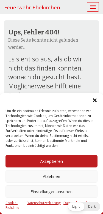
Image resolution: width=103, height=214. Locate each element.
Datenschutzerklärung (44, 203)
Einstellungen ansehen (51, 191)
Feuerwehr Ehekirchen (32, 7)
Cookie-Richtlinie (12, 205)
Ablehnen (51, 176)
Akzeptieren (51, 161)
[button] (95, 100)
